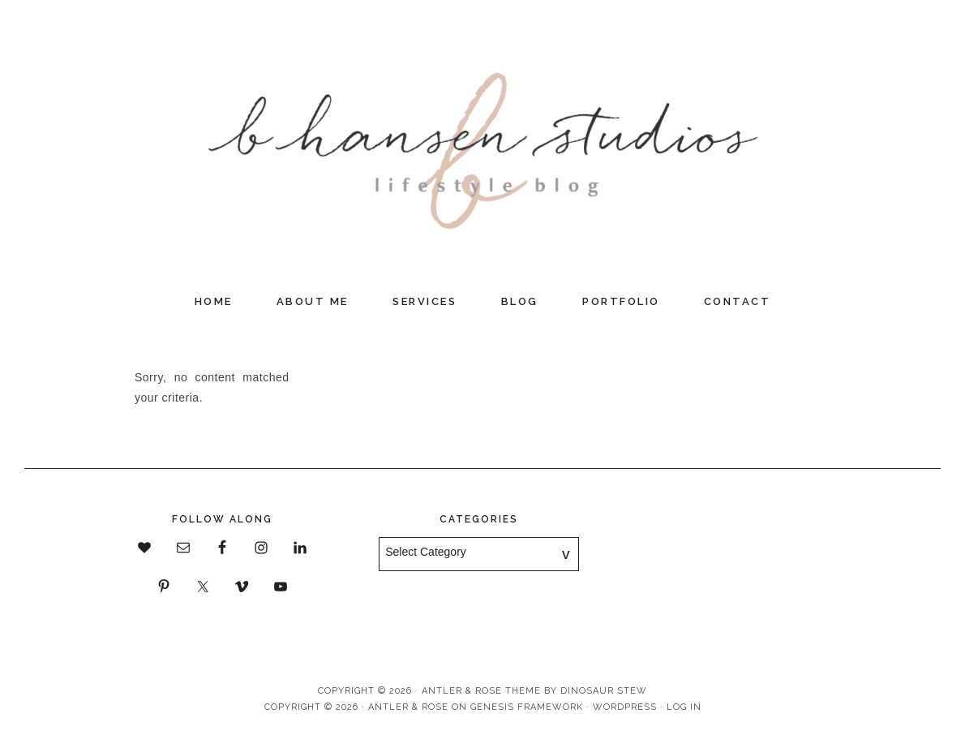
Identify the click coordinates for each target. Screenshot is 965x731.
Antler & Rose (408, 707)
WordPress (625, 707)
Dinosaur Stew (603, 691)
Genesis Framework (526, 707)
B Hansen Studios (482, 142)
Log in (684, 707)
